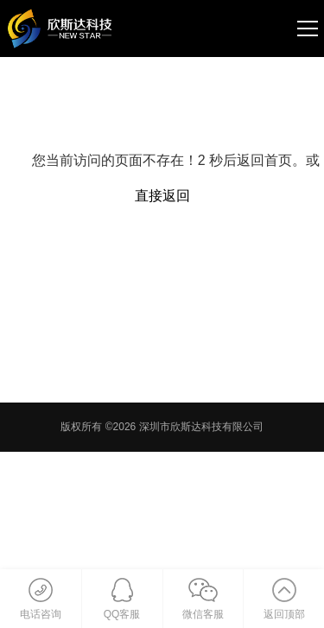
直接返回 (162, 195)
